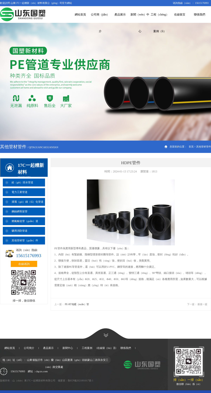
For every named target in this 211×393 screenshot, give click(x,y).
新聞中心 (67, 348)
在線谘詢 (24, 263)
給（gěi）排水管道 (22, 182)
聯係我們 (125, 348)
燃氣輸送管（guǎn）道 (25, 221)
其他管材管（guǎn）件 (25, 240)
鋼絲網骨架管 (19, 211)
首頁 (191, 146)
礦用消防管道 (19, 230)
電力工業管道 (19, 192)
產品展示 (48, 348)
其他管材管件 (203, 146)
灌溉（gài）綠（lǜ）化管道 (28, 201)
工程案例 (87, 348)
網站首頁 (9, 348)
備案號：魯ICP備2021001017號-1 (75, 380)
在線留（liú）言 (106, 348)
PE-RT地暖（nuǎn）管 (77, 304)
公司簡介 (29, 348)
